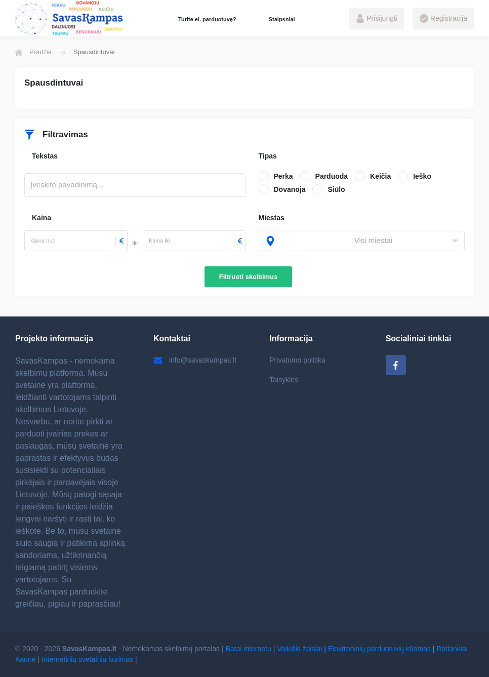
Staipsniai (282, 19)
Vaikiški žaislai (299, 649)
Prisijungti (376, 18)
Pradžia (33, 52)
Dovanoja (290, 189)
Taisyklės (283, 380)
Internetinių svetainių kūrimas (87, 659)
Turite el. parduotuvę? (207, 19)
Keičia (380, 176)
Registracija (443, 18)
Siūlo (336, 189)
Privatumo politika (297, 360)
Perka (283, 176)
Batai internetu (248, 649)
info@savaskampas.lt (194, 360)
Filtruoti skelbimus (248, 277)
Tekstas (45, 156)
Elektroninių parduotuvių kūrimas (379, 649)
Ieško (422, 176)
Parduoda (331, 176)
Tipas (268, 156)
